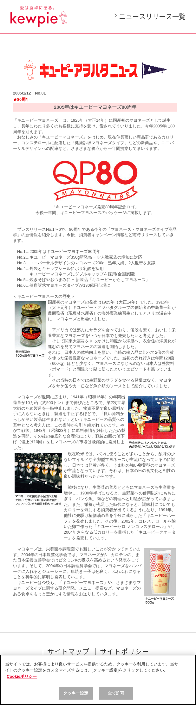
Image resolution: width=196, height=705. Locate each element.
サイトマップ (68, 652)
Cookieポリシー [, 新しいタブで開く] (22, 676)
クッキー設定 (75, 693)
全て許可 (116, 693)
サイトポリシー (124, 652)
